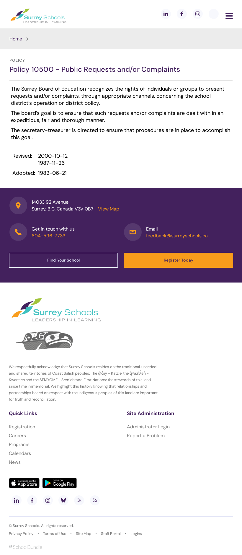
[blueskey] (214, 14)
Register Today (178, 260)
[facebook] (182, 14)
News (15, 462)
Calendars (20, 453)
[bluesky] (63, 500)
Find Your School (63, 260)
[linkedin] (166, 14)
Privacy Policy (21, 533)
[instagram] (198, 14)
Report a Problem (146, 435)
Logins (136, 533)
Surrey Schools (26, 525)
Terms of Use (54, 533)
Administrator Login (148, 427)
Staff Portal (111, 533)
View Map (108, 209)
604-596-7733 (48, 236)
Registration (22, 427)
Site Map (83, 533)
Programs (19, 444)
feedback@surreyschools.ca (177, 236)
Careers (17, 435)
